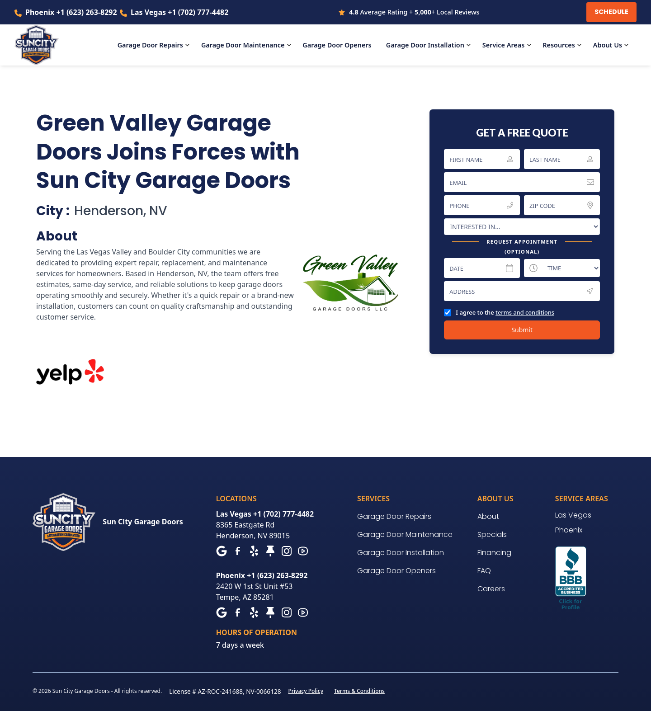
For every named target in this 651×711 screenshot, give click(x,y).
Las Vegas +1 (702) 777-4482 (179, 12)
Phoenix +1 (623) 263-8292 (71, 12)
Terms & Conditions (359, 691)
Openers (336, 45)
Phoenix (568, 530)
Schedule (611, 11)
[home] (42, 45)
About (488, 516)
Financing (494, 552)
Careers (491, 589)
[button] (156, 45)
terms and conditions (524, 312)
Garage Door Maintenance (405, 534)
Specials (492, 534)
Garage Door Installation (400, 552)
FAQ (484, 570)
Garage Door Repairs (394, 516)
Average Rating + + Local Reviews (414, 12)
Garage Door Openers (396, 570)
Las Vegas (573, 515)
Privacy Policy (305, 691)
